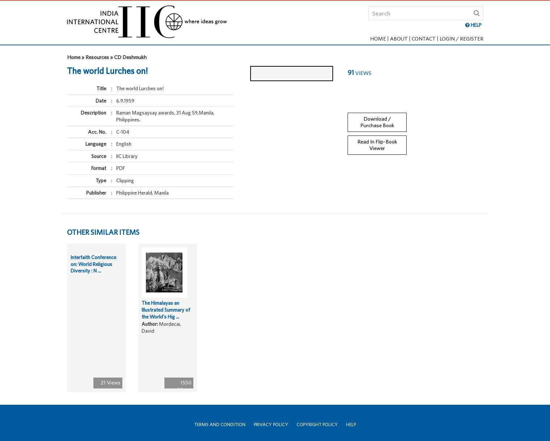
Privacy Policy (271, 424)
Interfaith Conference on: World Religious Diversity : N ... (93, 269)
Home (378, 38)
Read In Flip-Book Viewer (377, 139)
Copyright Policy (317, 424)
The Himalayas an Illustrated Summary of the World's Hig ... (166, 315)
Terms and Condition (219, 424)
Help (351, 424)
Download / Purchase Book (377, 116)
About (399, 38)
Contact (424, 38)
